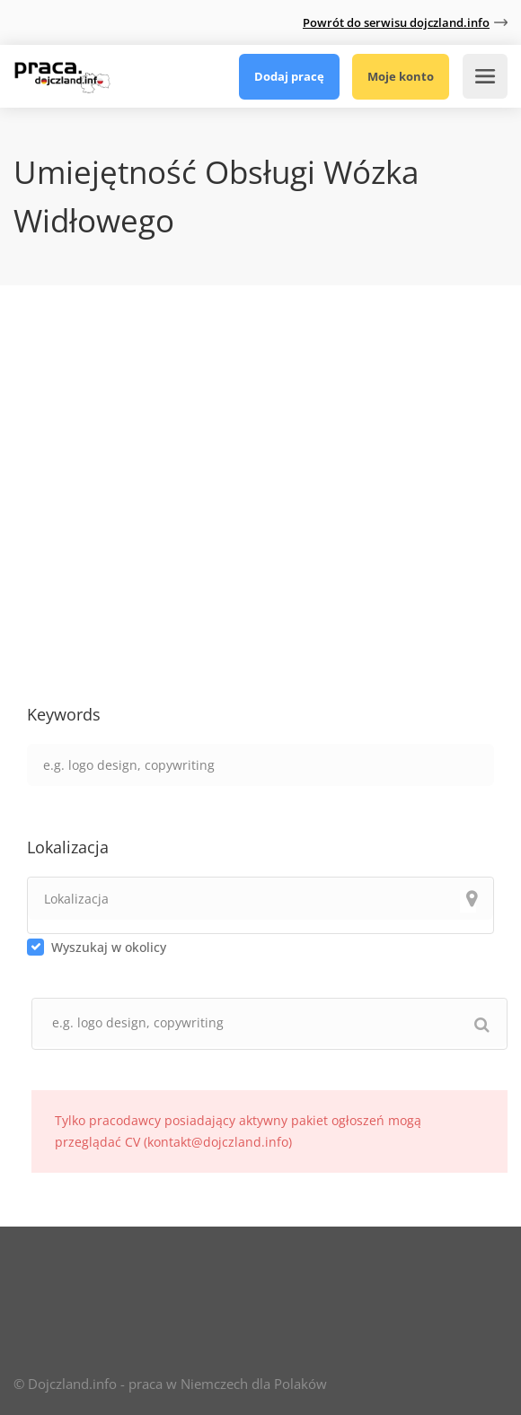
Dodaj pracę (289, 76)
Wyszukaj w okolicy (108, 947)
